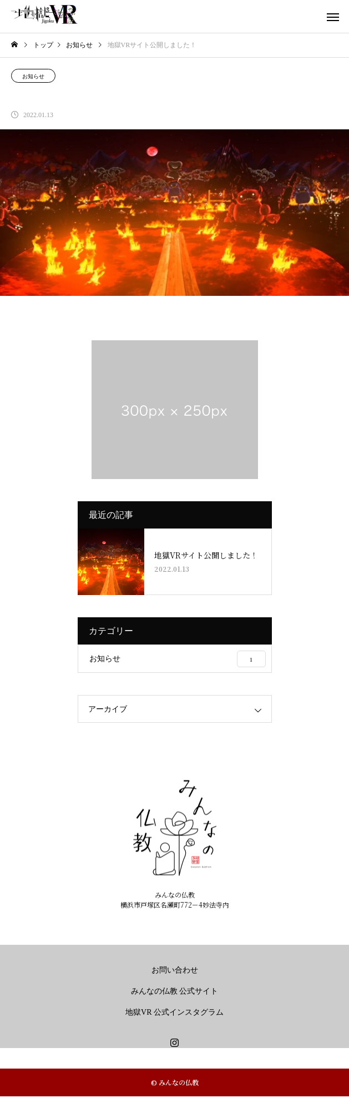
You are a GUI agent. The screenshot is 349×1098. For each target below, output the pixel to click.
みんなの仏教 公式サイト (175, 991)
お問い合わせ (174, 970)
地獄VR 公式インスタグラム (174, 1012)
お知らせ (33, 76)
